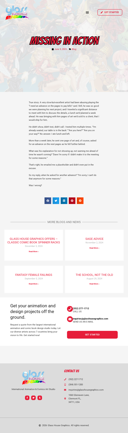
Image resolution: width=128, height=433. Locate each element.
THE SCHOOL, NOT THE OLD (94, 275)
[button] (87, 12)
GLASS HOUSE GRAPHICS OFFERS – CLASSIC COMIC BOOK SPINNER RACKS (33, 240)
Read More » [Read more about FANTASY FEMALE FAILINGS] (34, 284)
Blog (74, 49)
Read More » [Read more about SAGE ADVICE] (94, 248)
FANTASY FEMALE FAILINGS (33, 275)
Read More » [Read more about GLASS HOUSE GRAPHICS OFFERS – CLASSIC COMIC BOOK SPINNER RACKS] (34, 252)
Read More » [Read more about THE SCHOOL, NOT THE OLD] (94, 284)
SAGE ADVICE (94, 239)
